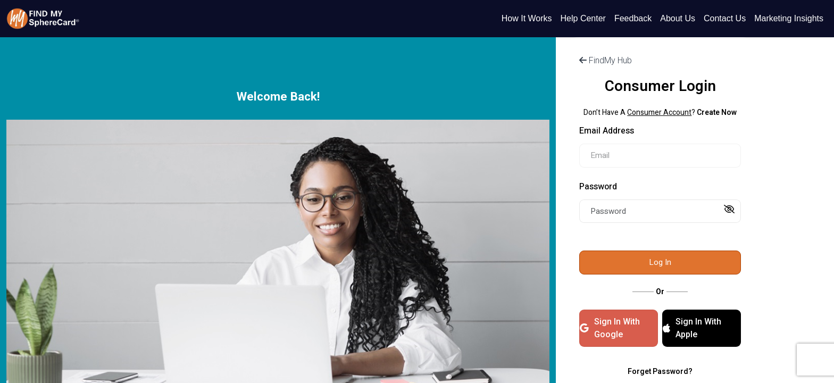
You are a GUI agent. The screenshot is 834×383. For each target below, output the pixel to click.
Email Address (606, 130)
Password (598, 186)
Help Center (583, 18)
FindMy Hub (605, 60)
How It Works (527, 18)
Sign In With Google (610, 328)
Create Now (717, 112)
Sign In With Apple (692, 328)
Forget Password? (660, 371)
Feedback (633, 18)
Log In (660, 262)
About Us (677, 18)
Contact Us (725, 18)
